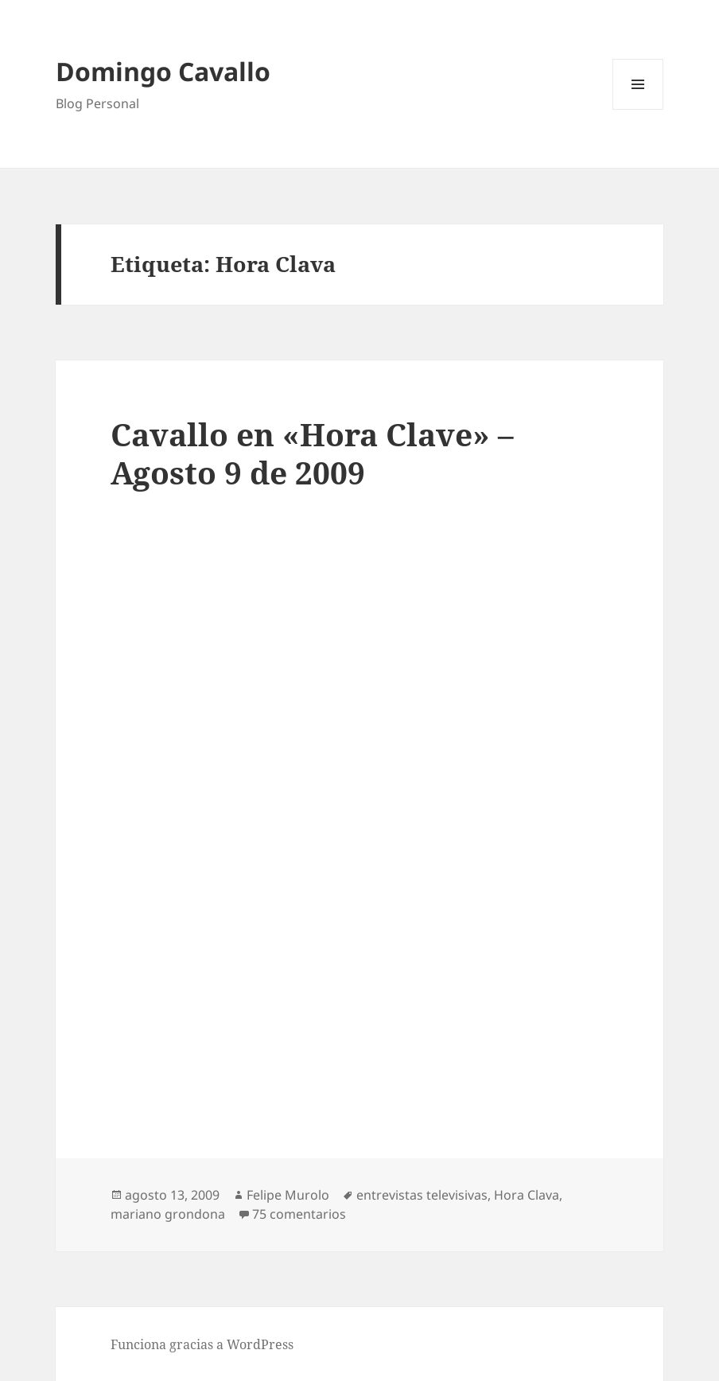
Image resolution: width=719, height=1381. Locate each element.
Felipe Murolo (288, 1195)
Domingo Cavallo (163, 71)
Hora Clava (526, 1195)
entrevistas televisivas (422, 1195)
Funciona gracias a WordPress (202, 1344)
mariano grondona (168, 1214)
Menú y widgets (638, 109)
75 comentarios (299, 1214)
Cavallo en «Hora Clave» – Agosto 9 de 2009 (312, 453)
